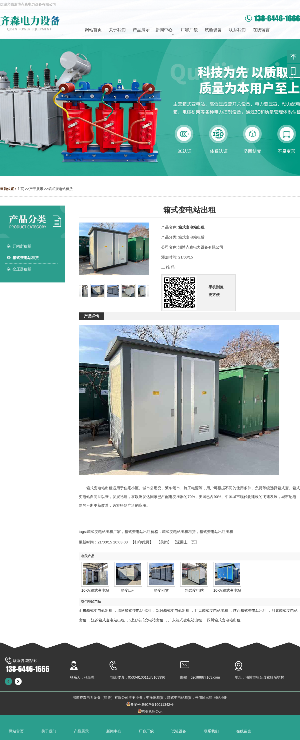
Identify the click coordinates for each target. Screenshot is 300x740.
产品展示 (36, 189)
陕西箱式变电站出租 (250, 610)
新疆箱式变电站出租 (173, 610)
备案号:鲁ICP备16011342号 (152, 705)
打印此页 (142, 542)
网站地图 (221, 698)
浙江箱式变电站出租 (146, 620)
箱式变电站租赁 (60, 189)
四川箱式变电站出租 (223, 620)
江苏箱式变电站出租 (108, 620)
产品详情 (91, 316)
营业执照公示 (152, 712)
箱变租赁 (161, 590)
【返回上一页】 (185, 542)
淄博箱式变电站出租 (134, 610)
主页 (20, 189)
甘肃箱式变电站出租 (211, 610)
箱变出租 (128, 590)
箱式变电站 (194, 590)
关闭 (164, 542)
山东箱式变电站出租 (95, 610)
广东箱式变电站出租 (185, 620)
